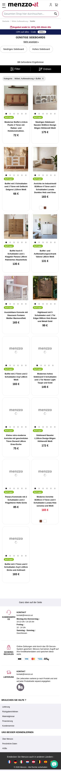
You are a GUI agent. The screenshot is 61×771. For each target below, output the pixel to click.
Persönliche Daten (9, 744)
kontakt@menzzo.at (25, 674)
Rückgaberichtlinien (10, 712)
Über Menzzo (7, 739)
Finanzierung (7, 721)
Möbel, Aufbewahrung (20, 21)
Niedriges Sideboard (13, 49)
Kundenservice (8, 726)
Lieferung (6, 707)
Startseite (5, 21)
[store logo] (27, 4)
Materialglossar (8, 716)
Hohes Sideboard (41, 49)
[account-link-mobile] (51, 5)
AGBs (4, 748)
